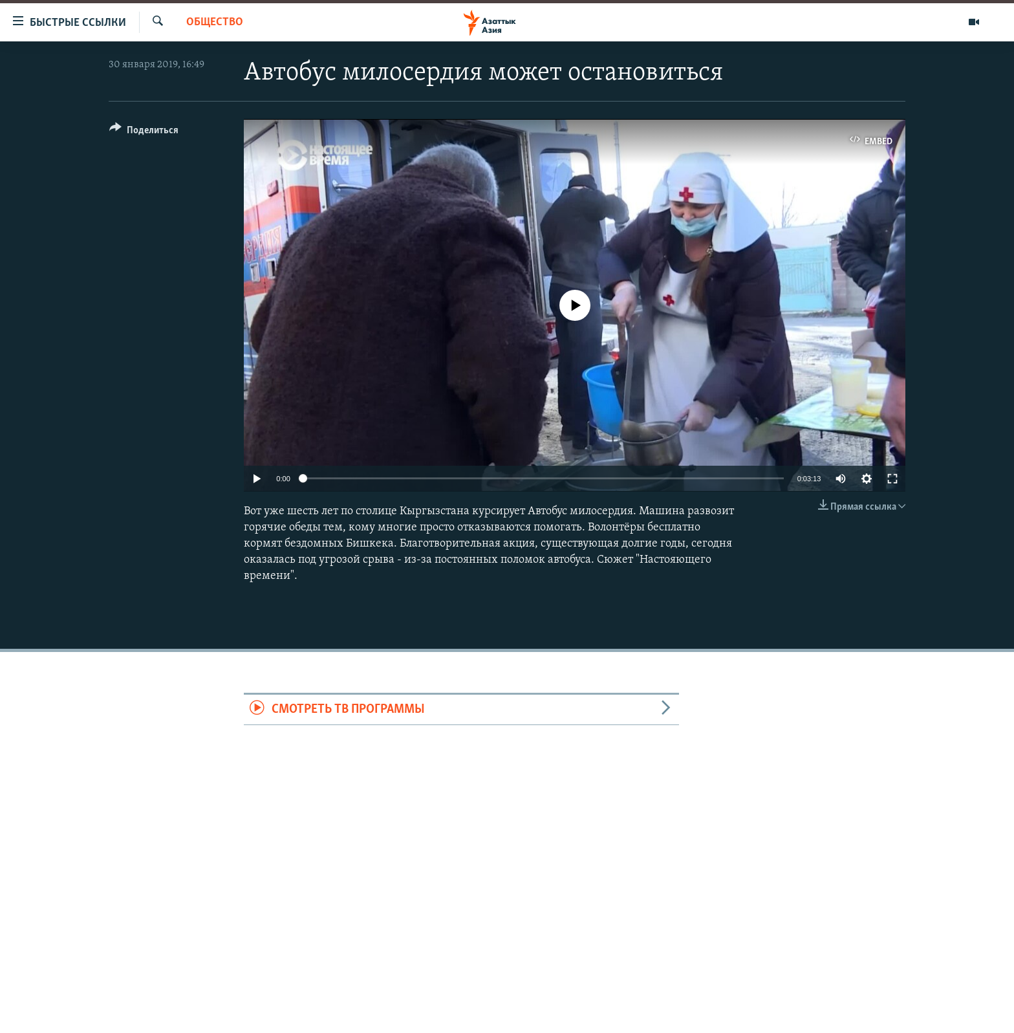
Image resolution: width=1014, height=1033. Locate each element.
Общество (214, 22)
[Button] (143, 132)
